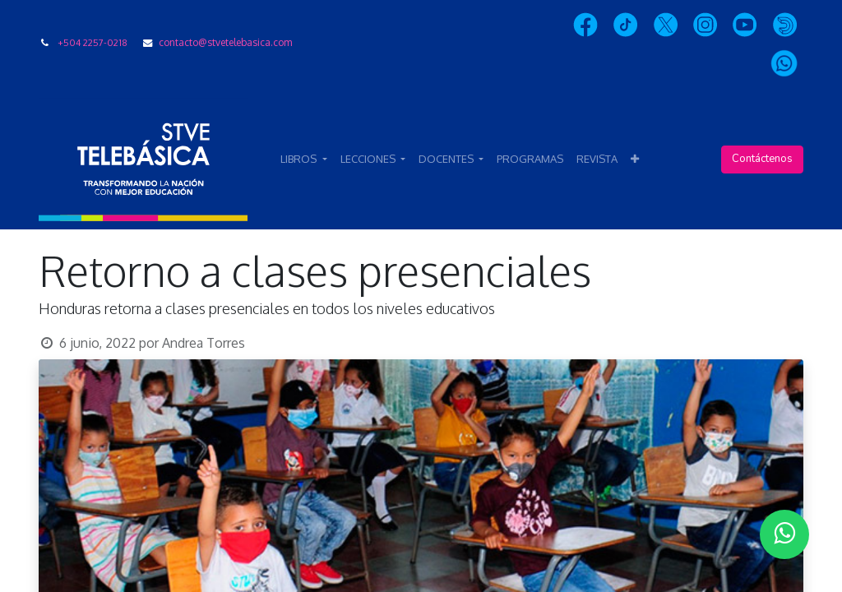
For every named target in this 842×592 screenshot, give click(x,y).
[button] (634, 159)
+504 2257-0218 (92, 42)
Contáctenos (762, 158)
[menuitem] (530, 159)
